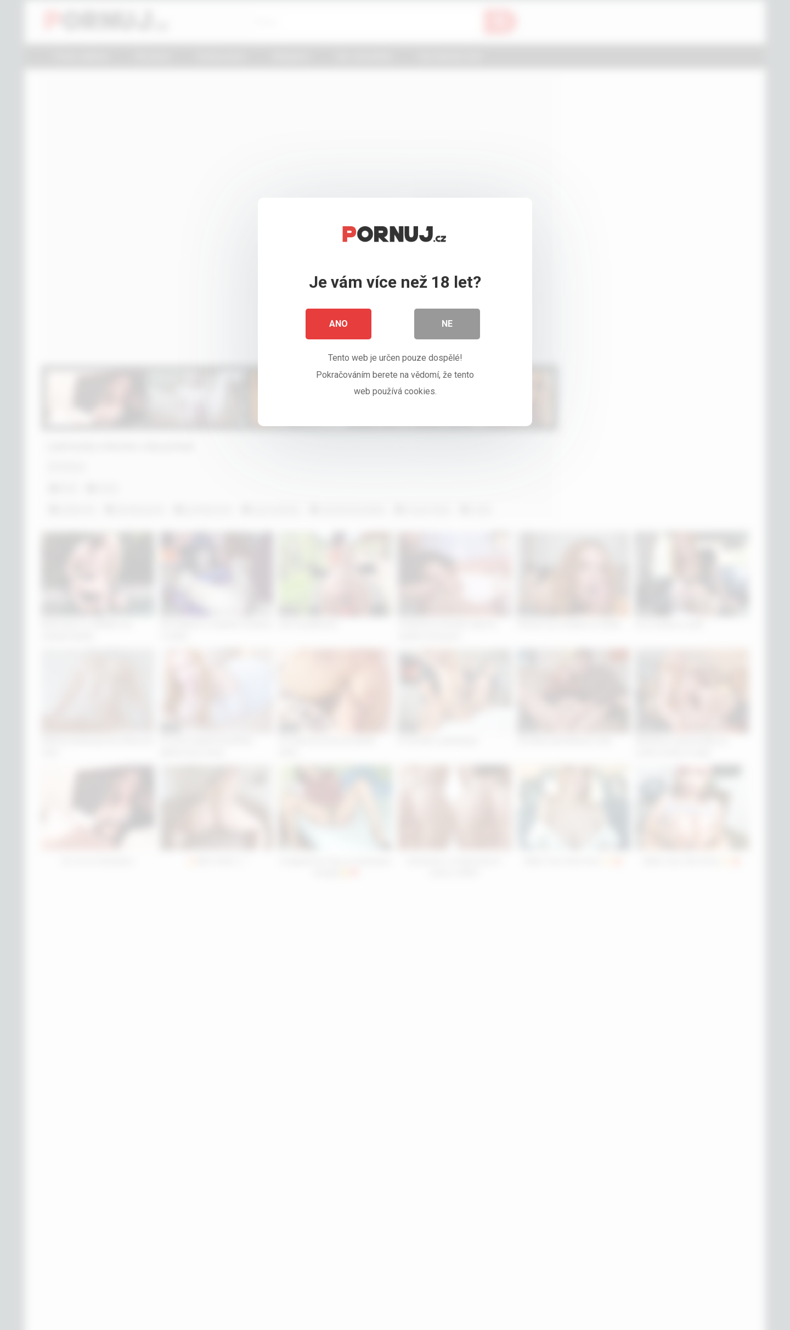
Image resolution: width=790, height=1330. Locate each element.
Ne (447, 323)
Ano (338, 323)
